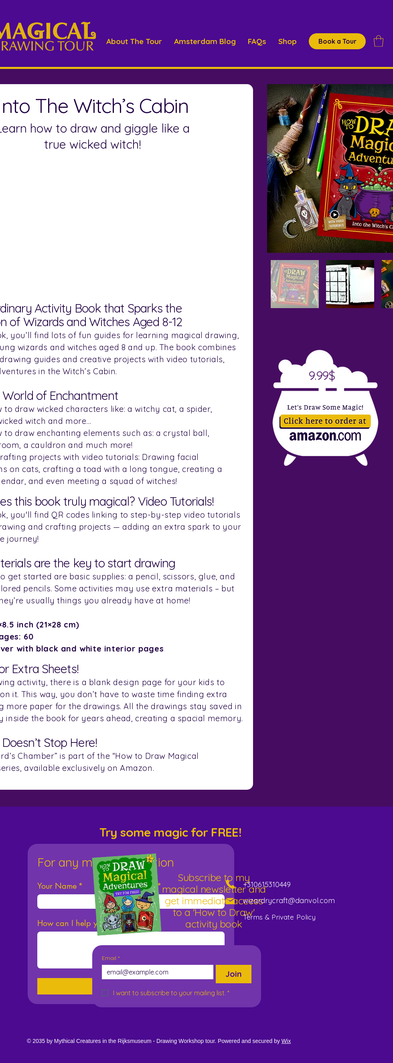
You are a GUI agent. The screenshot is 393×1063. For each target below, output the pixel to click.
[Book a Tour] (337, 41)
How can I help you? (73, 923)
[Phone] (230, 884)
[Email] (155, 972)
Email (111, 958)
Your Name (60, 886)
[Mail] (230, 901)
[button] (378, 41)
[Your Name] (79, 901)
